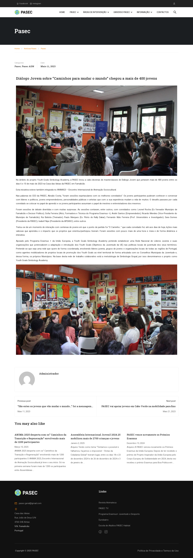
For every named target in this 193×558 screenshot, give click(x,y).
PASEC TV (104, 525)
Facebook (22, 3)
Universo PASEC (122, 12)
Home (62, 12)
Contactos (163, 12)
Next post (171, 401)
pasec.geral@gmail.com (28, 520)
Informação (143, 12)
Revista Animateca (107, 520)
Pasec (43, 49)
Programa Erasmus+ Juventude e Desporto (119, 531)
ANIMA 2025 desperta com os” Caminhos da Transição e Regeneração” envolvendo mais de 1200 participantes (40, 438)
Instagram (35, 3)
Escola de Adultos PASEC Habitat (114, 542)
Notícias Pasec (30, 49)
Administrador (49, 373)
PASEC (73, 12)
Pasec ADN (28, 66)
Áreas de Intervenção (95, 12)
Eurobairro (104, 537)
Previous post (24, 401)
